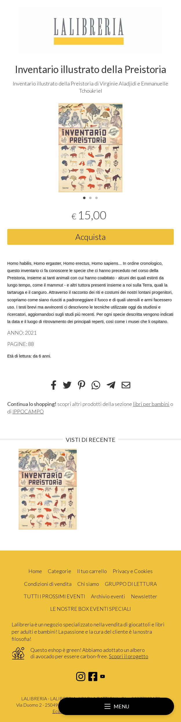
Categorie (59, 571)
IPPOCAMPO (28, 411)
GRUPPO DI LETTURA (131, 584)
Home (35, 571)
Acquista (90, 237)
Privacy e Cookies (133, 571)
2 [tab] (90, 197)
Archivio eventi (108, 596)
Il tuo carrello (92, 571)
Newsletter (144, 596)
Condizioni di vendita (48, 584)
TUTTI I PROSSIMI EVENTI (54, 596)
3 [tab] (96, 197)
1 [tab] (84, 197)
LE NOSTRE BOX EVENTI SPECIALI (90, 609)
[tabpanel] (90, 147)
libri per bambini (151, 404)
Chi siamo (88, 584)
